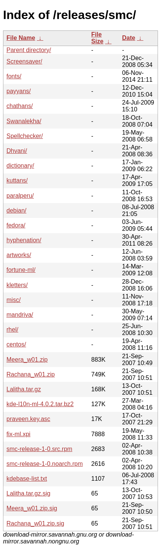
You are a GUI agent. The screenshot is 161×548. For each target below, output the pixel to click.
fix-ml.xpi (18, 434)
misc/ (13, 300)
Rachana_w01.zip (30, 374)
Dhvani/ (16, 151)
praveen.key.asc (28, 419)
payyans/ (18, 91)
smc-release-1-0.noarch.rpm (44, 464)
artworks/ (18, 255)
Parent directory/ (28, 50)
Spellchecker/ (24, 136)
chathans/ (19, 106)
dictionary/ (20, 165)
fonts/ (13, 76)
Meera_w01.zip (27, 359)
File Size (97, 37)
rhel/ (12, 329)
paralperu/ (20, 195)
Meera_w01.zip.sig (31, 508)
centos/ (16, 344)
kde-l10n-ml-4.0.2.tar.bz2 (40, 404)
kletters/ (17, 285)
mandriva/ (19, 314)
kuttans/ (17, 180)
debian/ (16, 210)
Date (128, 38)
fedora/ (15, 225)
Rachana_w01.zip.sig (35, 523)
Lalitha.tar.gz (23, 389)
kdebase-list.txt (26, 478)
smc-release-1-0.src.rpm (39, 449)
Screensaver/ (24, 61)
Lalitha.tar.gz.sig (28, 493)
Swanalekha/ (23, 121)
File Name (20, 38)
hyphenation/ (23, 240)
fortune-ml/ (20, 270)
